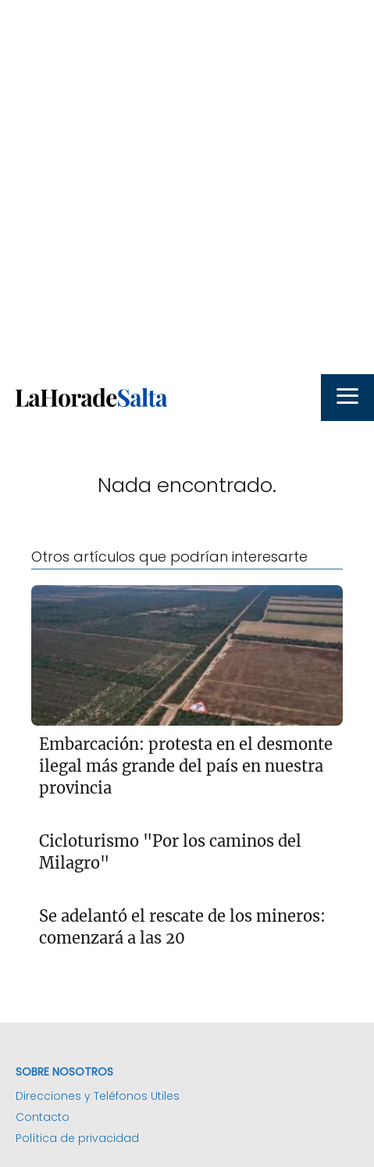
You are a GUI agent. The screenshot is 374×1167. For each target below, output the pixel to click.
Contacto (42, 1117)
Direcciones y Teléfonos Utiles (98, 1096)
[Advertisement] (187, 187)
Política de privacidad (77, 1138)
